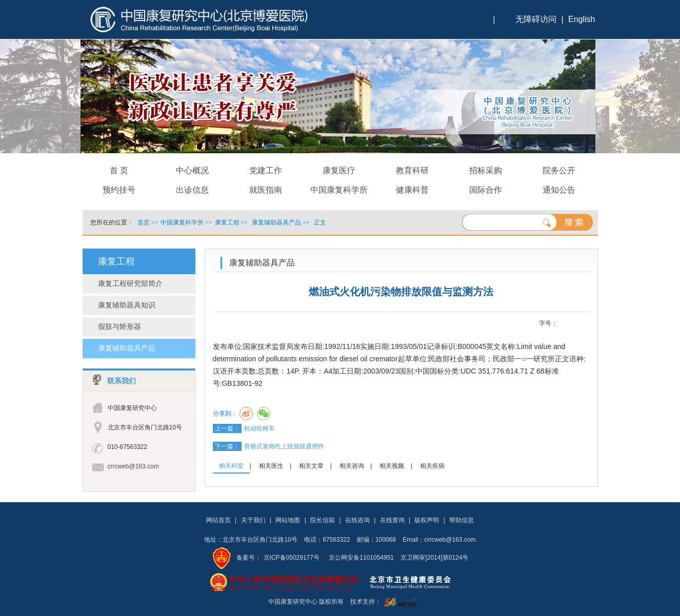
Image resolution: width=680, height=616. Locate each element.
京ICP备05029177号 (291, 557)
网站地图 (287, 520)
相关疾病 (432, 465)
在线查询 (392, 520)
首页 (143, 222)
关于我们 (253, 520)
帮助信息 (461, 520)
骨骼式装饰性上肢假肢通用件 (284, 446)
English (581, 19)
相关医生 (271, 465)
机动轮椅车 (259, 428)
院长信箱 (322, 520)
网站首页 (218, 520)
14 (584, 323)
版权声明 (426, 520)
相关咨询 (351, 465)
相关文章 (311, 465)
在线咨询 (357, 520)
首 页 (119, 170)
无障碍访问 (535, 19)
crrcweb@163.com (133, 466)
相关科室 (231, 465)
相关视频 (391, 465)
